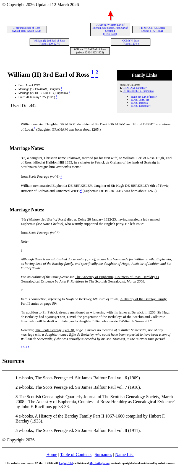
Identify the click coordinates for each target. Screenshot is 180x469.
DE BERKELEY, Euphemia (137, 90)
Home (51, 454)
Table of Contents (76, 454)
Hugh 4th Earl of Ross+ (144, 96)
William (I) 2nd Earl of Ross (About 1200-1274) (49, 42)
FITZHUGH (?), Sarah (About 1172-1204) (152, 29)
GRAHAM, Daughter (134, 87)
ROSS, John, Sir (140, 99)
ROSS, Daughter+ (141, 105)
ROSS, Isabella (139, 102)
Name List (124, 454)
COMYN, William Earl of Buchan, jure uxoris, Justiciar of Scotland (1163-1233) (110, 29)
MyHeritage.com (99, 463)
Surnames (103, 454)
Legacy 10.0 (66, 463)
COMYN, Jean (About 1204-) (130, 42)
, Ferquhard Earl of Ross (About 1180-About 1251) (26, 29)
